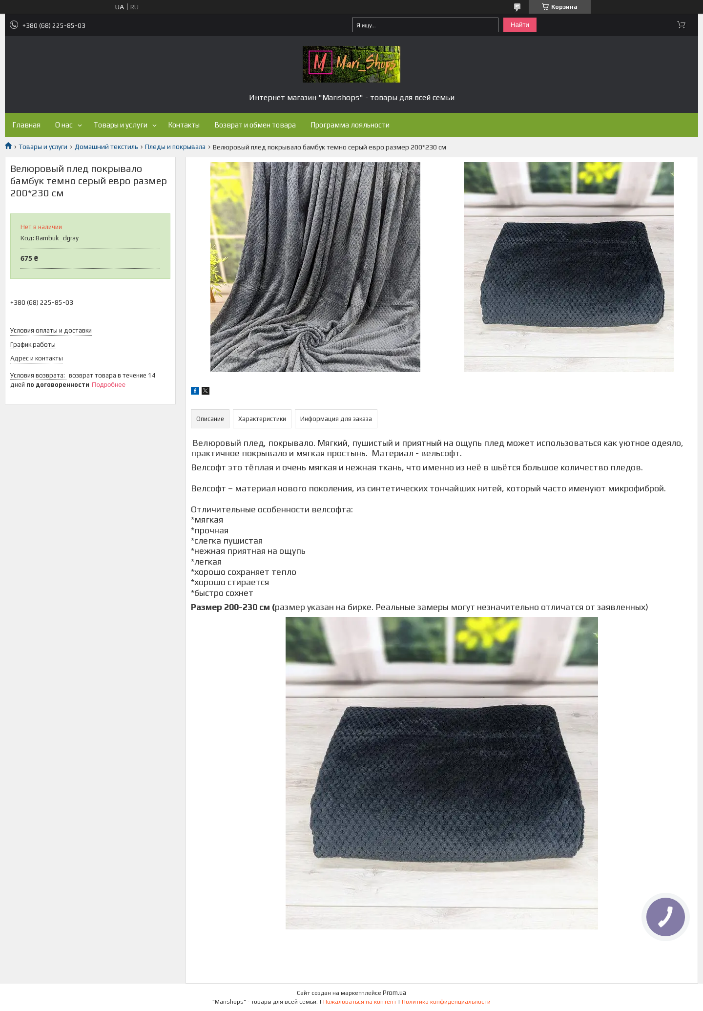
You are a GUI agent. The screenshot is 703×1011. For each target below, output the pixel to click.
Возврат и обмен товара (255, 125)
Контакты (184, 125)
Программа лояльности (350, 125)
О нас (64, 125)
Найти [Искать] (520, 24)
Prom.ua (394, 992)
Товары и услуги (120, 125)
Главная (26, 125)
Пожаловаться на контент (359, 1001)
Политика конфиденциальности (446, 1001)
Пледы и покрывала (175, 146)
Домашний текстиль (106, 146)
